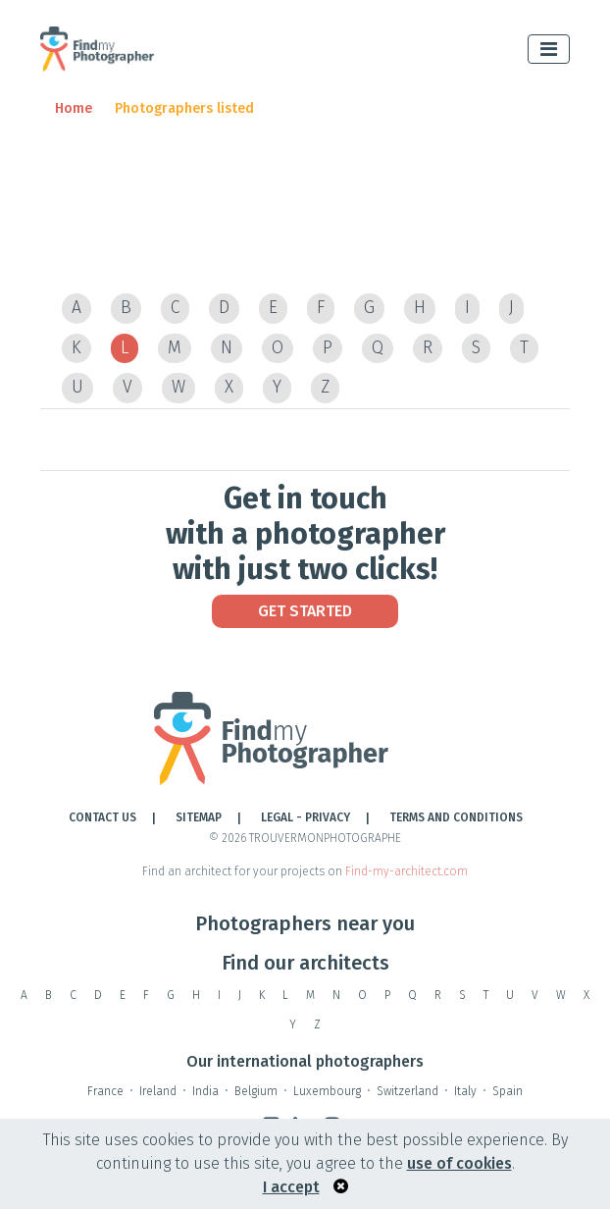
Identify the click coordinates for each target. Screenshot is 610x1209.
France (105, 1091)
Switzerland (407, 1091)
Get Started (305, 611)
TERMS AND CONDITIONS (456, 817)
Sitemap (199, 817)
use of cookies (459, 1163)
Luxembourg (327, 1091)
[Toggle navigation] (549, 49)
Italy (465, 1091)
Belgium (256, 1091)
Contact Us (102, 817)
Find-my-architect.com (406, 871)
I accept (291, 1187)
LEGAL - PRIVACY (305, 817)
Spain (507, 1091)
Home (73, 108)
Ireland (158, 1091)
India (205, 1091)
